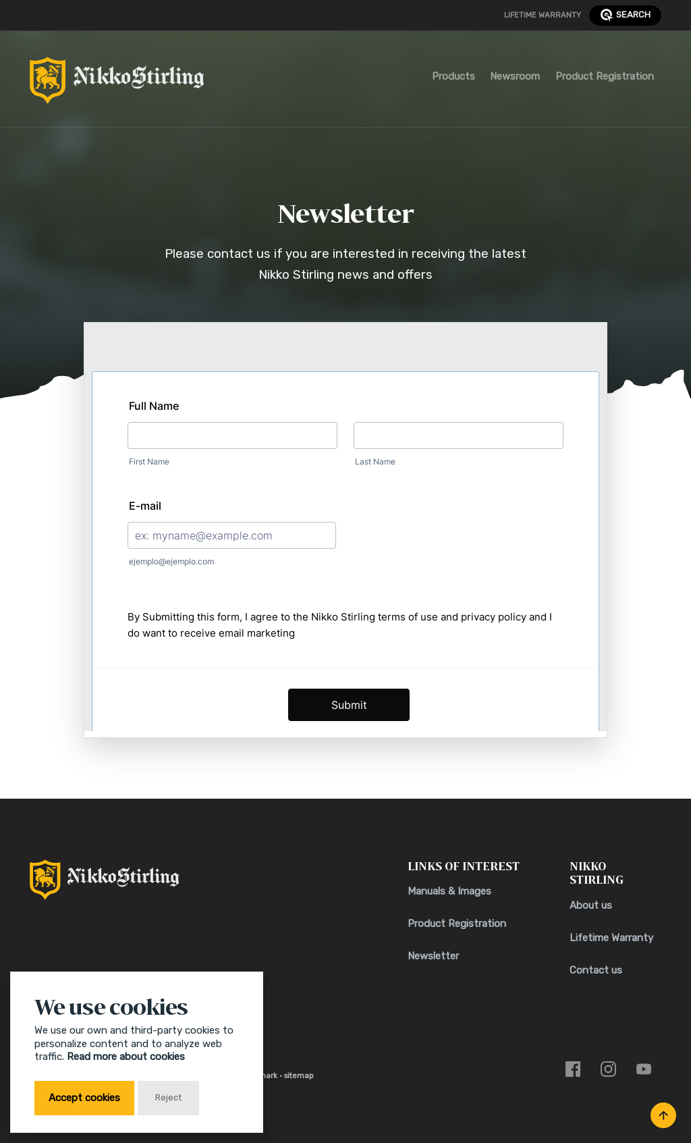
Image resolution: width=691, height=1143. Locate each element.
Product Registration (604, 76)
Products (453, 76)
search (625, 15)
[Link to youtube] (644, 1069)
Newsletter (433, 956)
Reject (168, 1097)
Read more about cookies (126, 1057)
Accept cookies (84, 1098)
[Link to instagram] (608, 1069)
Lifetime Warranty (542, 15)
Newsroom (515, 76)
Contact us (596, 970)
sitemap (299, 1075)
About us (591, 905)
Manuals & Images (449, 891)
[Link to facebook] (573, 1069)
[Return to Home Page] (117, 83)
